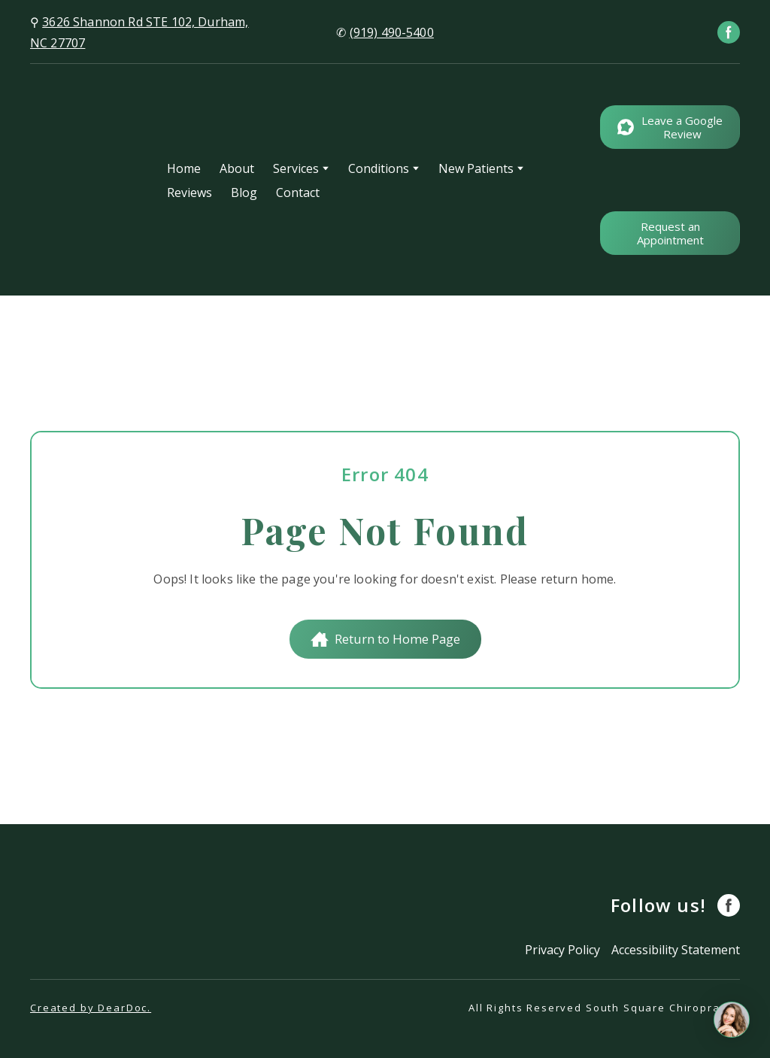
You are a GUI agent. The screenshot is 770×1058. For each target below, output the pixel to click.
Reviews (189, 192)
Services (296, 168)
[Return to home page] (87, 180)
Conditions (378, 168)
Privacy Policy (562, 949)
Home (184, 168)
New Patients (476, 168)
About (237, 168)
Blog (244, 192)
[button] (728, 32)
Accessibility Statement (675, 949)
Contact (298, 192)
